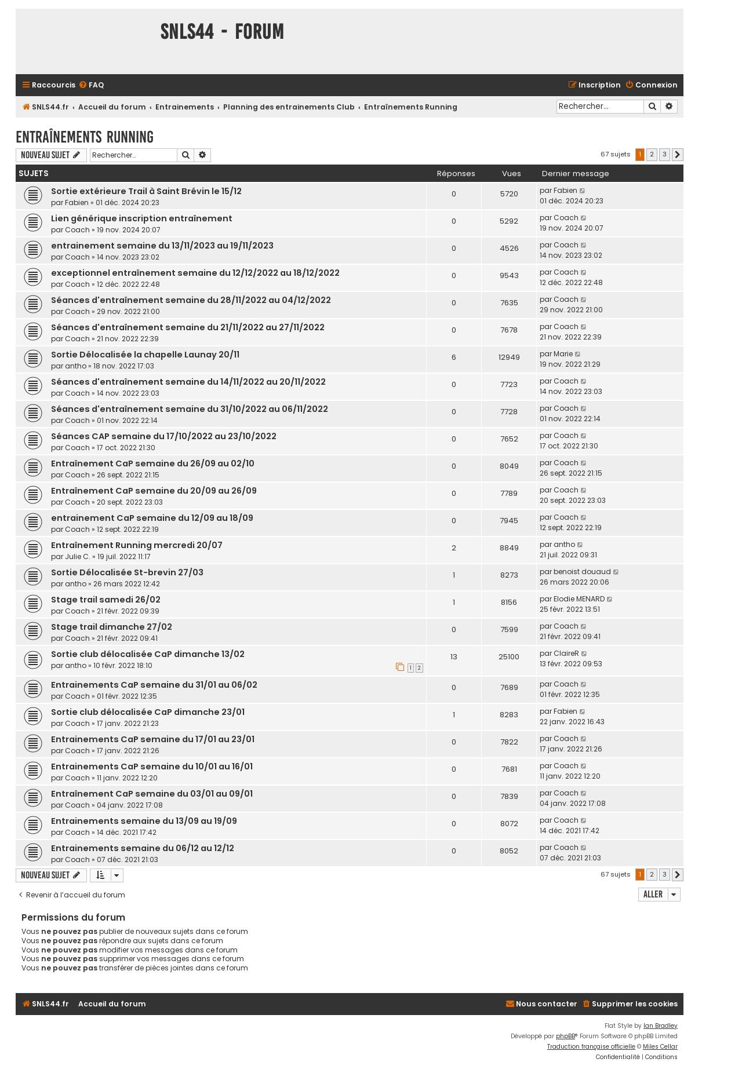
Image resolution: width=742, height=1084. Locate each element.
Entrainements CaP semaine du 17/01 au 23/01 (152, 739)
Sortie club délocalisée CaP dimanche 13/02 (148, 654)
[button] (677, 154)
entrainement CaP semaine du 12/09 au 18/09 (152, 518)
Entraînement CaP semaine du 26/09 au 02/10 (152, 463)
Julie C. (77, 556)
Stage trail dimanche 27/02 (111, 627)
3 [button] (665, 154)
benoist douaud (582, 571)
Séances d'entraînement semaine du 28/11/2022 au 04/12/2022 (191, 300)
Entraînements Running (85, 137)
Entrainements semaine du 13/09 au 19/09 (144, 821)
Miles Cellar (660, 1046)
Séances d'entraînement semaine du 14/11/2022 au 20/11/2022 (188, 382)
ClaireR (566, 653)
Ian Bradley (660, 1025)
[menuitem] (91, 85)
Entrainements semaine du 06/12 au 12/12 (142, 848)
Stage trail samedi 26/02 (106, 599)
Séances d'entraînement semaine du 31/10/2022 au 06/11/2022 (189, 409)
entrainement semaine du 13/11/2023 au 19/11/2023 (162, 245)
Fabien (77, 202)
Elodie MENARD (579, 599)
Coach (77, 230)
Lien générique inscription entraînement (141, 218)
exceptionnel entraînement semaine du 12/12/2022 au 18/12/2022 (195, 273)
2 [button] (652, 154)
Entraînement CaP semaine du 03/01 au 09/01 (152, 794)
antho (75, 366)
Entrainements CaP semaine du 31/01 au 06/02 (154, 685)
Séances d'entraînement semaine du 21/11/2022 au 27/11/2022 (188, 327)
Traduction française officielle (591, 1046)
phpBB (565, 1036)
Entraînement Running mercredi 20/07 (137, 545)
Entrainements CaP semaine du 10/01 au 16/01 (152, 766)
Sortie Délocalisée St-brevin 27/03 (127, 572)
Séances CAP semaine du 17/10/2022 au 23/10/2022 (164, 436)
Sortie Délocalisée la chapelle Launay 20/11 (145, 354)
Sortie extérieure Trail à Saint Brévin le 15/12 (146, 191)
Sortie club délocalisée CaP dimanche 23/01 (148, 712)
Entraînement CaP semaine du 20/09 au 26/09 (154, 491)
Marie (563, 354)
